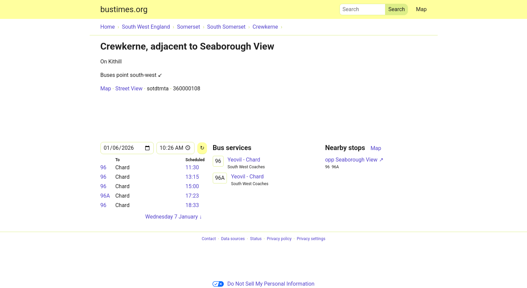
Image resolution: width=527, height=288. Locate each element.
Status (256, 239)
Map (421, 9)
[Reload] (202, 148)
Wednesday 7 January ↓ (173, 216)
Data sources (233, 239)
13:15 (192, 177)
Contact (209, 239)
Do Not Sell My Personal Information (263, 284)
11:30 (192, 167)
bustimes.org (124, 9)
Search (362, 8)
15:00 (192, 186)
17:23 (192, 196)
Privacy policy (279, 239)
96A (105, 196)
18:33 (192, 205)
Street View (129, 88)
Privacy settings (311, 239)
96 (103, 167)
